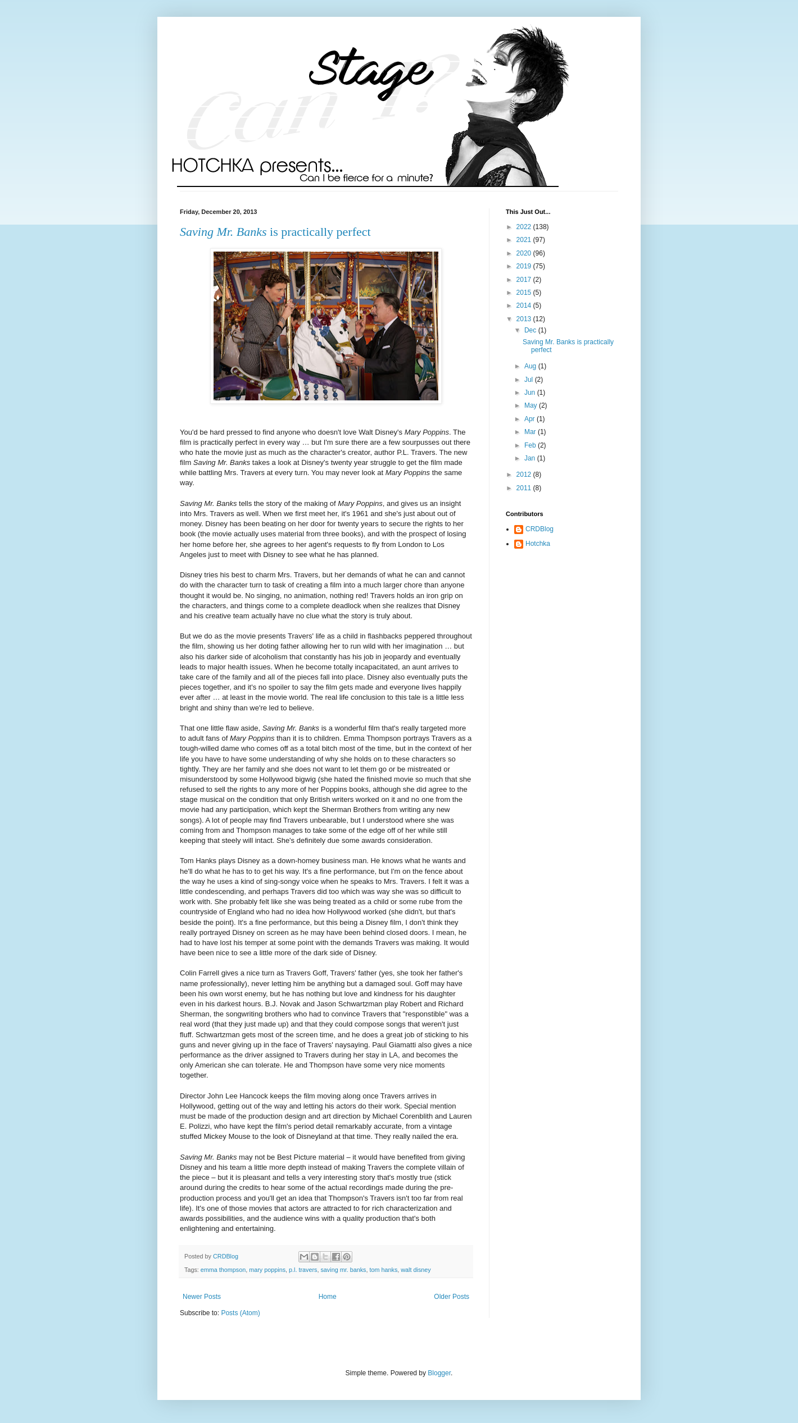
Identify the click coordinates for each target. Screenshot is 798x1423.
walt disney (415, 1269)
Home (328, 1297)
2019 (524, 266)
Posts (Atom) (240, 1313)
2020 (524, 253)
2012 (524, 474)
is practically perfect (275, 232)
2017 (524, 280)
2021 (524, 240)
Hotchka (537, 544)
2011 (524, 488)
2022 (524, 227)
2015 (524, 293)
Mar (531, 432)
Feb (531, 445)
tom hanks (383, 1269)
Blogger (439, 1373)
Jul (529, 380)
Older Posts (451, 1297)
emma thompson (223, 1269)
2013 (524, 319)
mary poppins (267, 1269)
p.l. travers (303, 1269)
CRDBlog (539, 529)
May (531, 405)
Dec (531, 330)
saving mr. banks (343, 1269)
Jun (530, 392)
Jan (530, 458)
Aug (531, 366)
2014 (524, 305)
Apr (530, 419)
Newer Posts (202, 1297)
